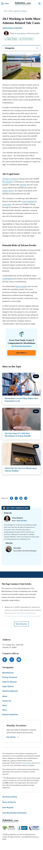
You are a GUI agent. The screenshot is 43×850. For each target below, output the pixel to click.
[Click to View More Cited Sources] (21, 624)
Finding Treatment (9, 677)
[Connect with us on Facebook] (5, 659)
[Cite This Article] (25, 498)
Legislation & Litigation (12, 28)
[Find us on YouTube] (19, 659)
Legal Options (8, 686)
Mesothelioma (8, 672)
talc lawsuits (6, 181)
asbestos (23, 184)
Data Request (7, 807)
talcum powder (21, 286)
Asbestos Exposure (10, 691)
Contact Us (6, 701)
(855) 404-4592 (22, 521)
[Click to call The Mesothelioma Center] (39, 3)
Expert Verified (11, 39)
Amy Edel (36, 33)
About (4, 696)
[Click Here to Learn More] (21, 352)
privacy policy (26, 763)
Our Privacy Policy (9, 797)
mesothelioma (7, 278)
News (4, 705)
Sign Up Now (12, 737)
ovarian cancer (8, 190)
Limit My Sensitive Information (14, 813)
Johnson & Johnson (10, 179)
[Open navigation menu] (5, 3)
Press (4, 710)
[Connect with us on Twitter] (12, 659)
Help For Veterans (9, 682)
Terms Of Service (9, 802)
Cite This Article (26, 39)
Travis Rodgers (21, 33)
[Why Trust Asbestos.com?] (16, 508)
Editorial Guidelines (10, 714)
